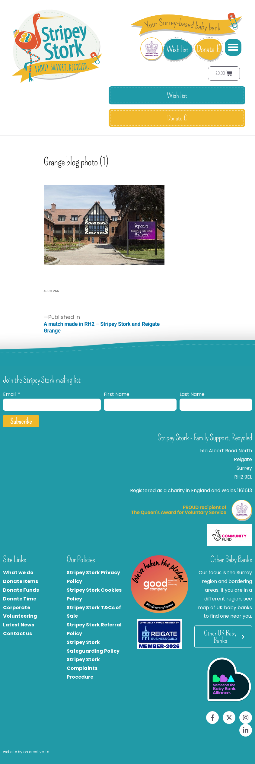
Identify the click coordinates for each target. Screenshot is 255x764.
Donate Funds (21, 590)
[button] (233, 47)
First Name (116, 394)
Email (10, 394)
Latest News (18, 624)
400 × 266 (51, 291)
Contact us (17, 633)
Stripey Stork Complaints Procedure (83, 668)
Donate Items (20, 581)
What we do (18, 572)
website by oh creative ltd (26, 751)
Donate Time (19, 598)
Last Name (192, 394)
